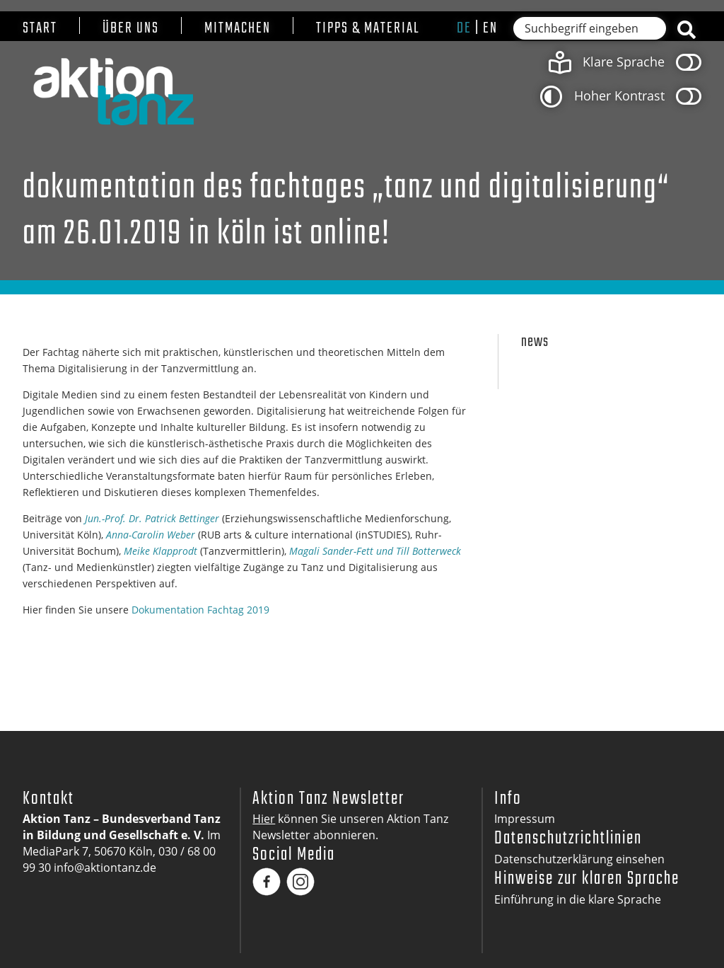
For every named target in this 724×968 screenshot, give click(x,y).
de (464, 28)
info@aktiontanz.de (105, 867)
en (490, 28)
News (535, 342)
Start (40, 28)
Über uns (131, 28)
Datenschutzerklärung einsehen (579, 859)
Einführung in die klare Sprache (577, 899)
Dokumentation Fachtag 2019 (200, 609)
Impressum (524, 818)
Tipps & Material (368, 28)
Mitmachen (237, 28)
